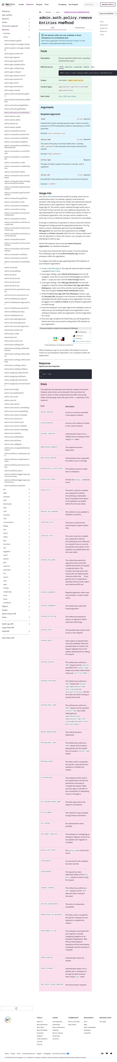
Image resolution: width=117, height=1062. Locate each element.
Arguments (104, 25)
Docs (52, 28)
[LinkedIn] (102, 1054)
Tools (46, 4)
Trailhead (55, 1030)
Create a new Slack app (50, 268)
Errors (102, 35)
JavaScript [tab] (78, 67)
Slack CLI (40, 1022)
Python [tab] (86, 67)
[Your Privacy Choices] (61, 1053)
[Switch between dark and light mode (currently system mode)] (81, 4)
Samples (39, 4)
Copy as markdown (107, 13)
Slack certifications (59, 1027)
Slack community (73, 1022)
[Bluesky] (107, 1054)
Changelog (62, 4)
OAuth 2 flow (55, 271)
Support (39, 1054)
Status (7, 1054)
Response (103, 31)
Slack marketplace (90, 1027)
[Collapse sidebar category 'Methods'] (29, 29)
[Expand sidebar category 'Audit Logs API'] (29, 624)
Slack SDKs (40, 1027)
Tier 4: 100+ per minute (67, 96)
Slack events (72, 1024)
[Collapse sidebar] (16, 1008)
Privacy (13, 1054)
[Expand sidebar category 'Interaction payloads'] (29, 26)
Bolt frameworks (42, 1024)
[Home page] (40, 12)
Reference (30, 4)
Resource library (58, 1033)
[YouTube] (111, 1054)
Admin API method (50, 197)
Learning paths (57, 1022)
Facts (102, 22)
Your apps (103, 1022)
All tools (39, 1044)
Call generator (80, 28)
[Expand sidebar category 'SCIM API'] (29, 631)
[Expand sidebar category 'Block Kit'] (29, 18)
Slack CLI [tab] (68, 67)
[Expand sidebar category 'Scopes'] (29, 610)
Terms (19, 1054)
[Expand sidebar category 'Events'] (29, 22)
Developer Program (72, 41)
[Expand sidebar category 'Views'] (29, 617)
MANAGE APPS (107, 4)
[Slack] (8, 1022)
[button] (16, 37)
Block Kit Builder (42, 1030)
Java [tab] (92, 67)
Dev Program (73, 4)
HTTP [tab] (61, 67)
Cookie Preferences (28, 1054)
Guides (21, 4)
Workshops (56, 1024)
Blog (85, 1024)
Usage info (104, 28)
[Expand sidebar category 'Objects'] (29, 606)
